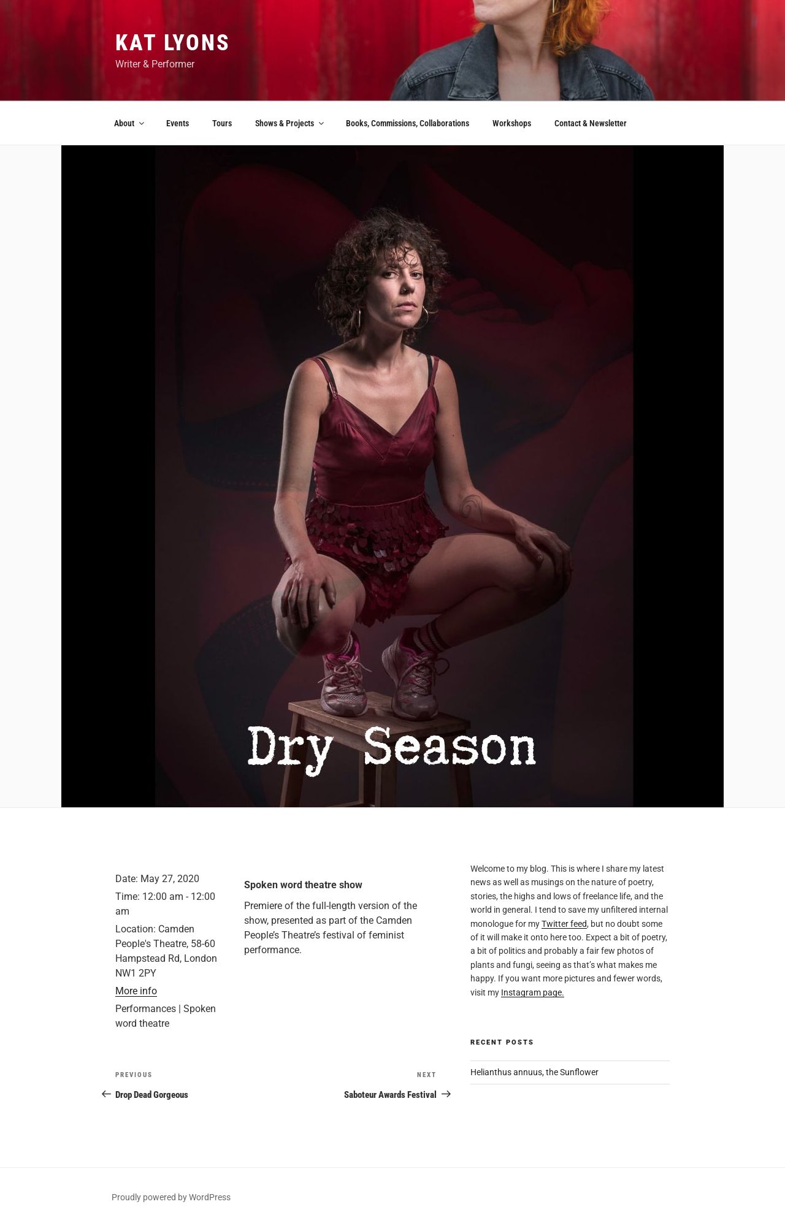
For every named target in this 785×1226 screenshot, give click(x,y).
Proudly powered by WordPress (171, 1197)
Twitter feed (564, 924)
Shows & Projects (290, 123)
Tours (222, 123)
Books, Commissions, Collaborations (407, 123)
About (130, 123)
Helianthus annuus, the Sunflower (534, 1072)
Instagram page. (532, 992)
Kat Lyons (173, 43)
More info (136, 991)
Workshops (511, 123)
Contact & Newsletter (590, 123)
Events (177, 123)
